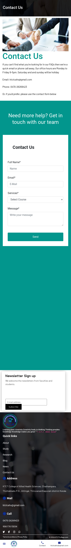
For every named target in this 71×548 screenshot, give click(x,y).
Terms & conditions (10, 537)
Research (7, 454)
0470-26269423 (18, 86)
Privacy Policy (22, 537)
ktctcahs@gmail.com (21, 79)
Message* (13, 208)
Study (6, 448)
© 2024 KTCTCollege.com (58, 537)
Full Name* (14, 162)
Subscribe (13, 407)
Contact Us (8, 472)
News (6, 466)
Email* (11, 177)
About (6, 443)
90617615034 (10, 526)
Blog (5, 460)
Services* (13, 193)
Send (35, 236)
